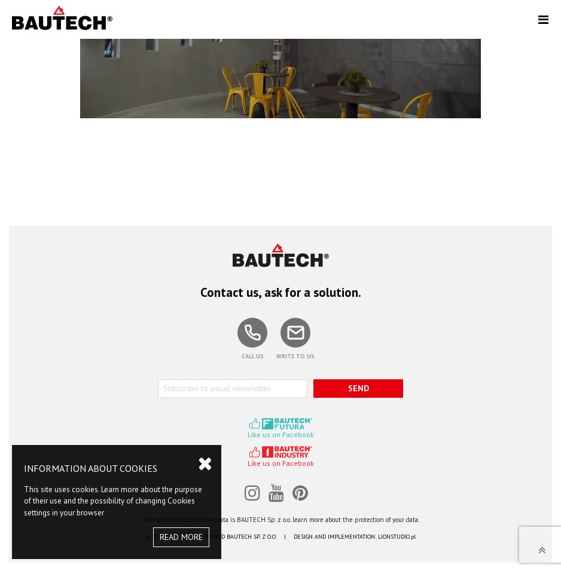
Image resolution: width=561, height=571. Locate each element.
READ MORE (181, 537)
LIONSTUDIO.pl (397, 537)
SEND (358, 388)
